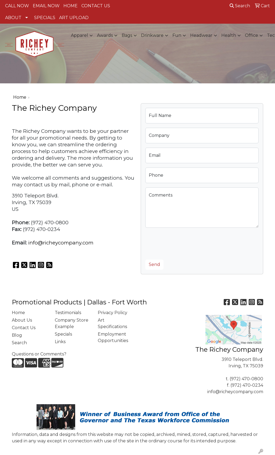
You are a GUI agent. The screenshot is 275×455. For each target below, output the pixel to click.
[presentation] (186, 242)
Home (19, 97)
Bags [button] (127, 35)
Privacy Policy (112, 312)
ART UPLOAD (74, 17)
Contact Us (23, 327)
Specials (63, 334)
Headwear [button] (201, 35)
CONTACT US (95, 5)
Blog (17, 335)
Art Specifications (112, 323)
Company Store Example (71, 323)
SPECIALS (44, 17)
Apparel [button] (79, 35)
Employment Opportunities (113, 337)
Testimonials (68, 312)
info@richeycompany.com (60, 243)
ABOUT (13, 17)
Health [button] (228, 35)
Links (60, 341)
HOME (70, 5)
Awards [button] (105, 35)
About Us (22, 320)
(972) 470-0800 (246, 378)
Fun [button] (176, 35)
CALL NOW (17, 5)
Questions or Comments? (39, 354)
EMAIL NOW (46, 5)
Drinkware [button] (152, 35)
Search (240, 5)
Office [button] (251, 35)
